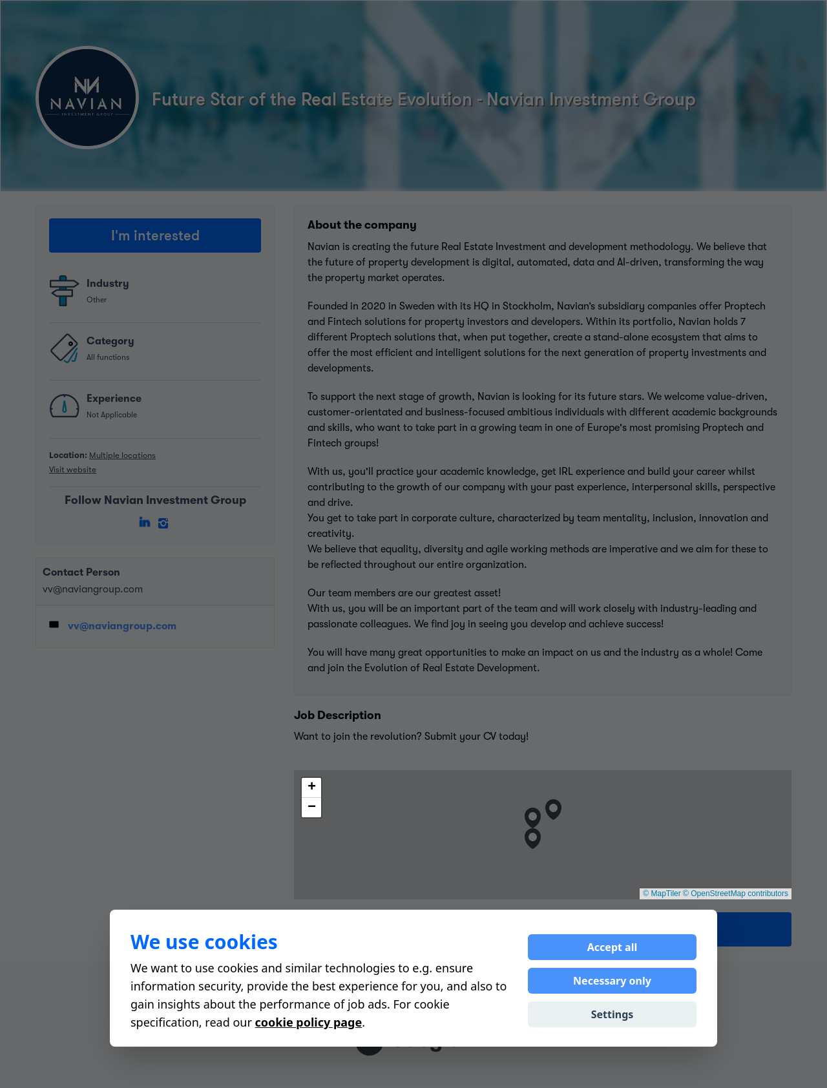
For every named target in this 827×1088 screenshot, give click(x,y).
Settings (612, 1014)
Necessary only (612, 981)
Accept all (612, 947)
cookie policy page (308, 1022)
